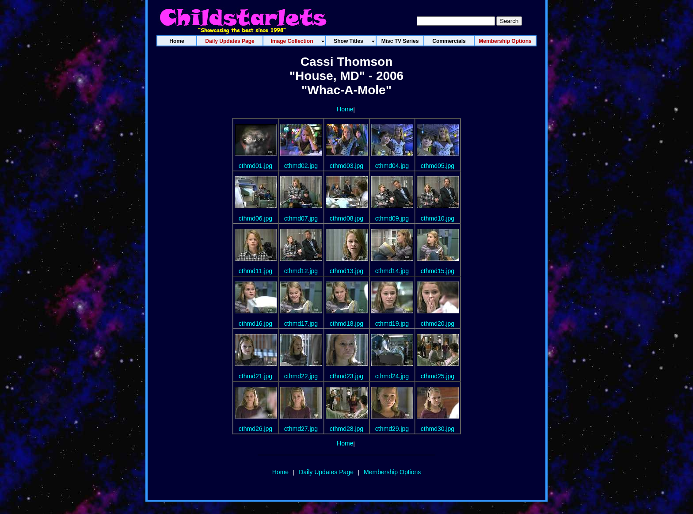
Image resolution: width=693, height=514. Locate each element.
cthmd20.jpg (437, 323)
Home (345, 109)
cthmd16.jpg (255, 323)
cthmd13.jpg (346, 270)
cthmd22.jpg (301, 376)
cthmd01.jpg (255, 165)
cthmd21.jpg (255, 376)
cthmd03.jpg (346, 165)
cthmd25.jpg (437, 376)
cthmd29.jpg (392, 428)
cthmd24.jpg (392, 376)
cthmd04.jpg (392, 165)
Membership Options (392, 472)
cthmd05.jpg (437, 165)
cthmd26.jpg (255, 428)
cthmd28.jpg (346, 428)
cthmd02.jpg (301, 165)
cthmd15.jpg (437, 270)
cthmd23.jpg (346, 376)
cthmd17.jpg (301, 323)
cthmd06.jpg (255, 218)
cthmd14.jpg (392, 270)
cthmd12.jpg (301, 270)
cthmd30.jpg (437, 428)
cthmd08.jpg (346, 218)
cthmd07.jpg (301, 218)
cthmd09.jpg (392, 218)
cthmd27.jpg (301, 428)
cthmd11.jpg (255, 270)
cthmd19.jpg (392, 323)
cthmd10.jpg (437, 218)
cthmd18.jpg (346, 323)
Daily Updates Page (326, 472)
